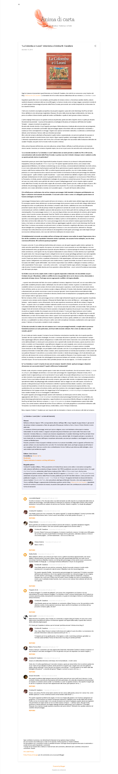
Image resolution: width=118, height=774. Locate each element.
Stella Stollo (33, 554)
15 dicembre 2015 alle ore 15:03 (46, 554)
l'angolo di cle (33, 590)
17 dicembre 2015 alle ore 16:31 (53, 542)
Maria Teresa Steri (35, 647)
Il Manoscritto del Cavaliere (33, 95)
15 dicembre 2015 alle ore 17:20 (47, 590)
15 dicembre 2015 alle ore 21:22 (57, 600)
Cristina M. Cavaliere (35, 511)
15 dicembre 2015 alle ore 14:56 (47, 522)
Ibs (40, 456)
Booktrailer (27, 458)
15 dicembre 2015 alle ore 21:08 (57, 529)
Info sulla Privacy (29, 751)
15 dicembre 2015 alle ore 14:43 (51, 511)
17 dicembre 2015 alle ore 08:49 (48, 675)
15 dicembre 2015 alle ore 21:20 (57, 564)
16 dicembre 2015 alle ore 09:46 (45, 616)
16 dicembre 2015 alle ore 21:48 (51, 658)
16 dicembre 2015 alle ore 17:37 (50, 647)
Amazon (35, 456)
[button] (95, 46)
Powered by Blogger (59, 766)
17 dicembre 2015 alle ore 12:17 (51, 690)
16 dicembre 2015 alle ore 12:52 (57, 628)
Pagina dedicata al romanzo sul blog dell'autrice (39, 460)
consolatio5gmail (34, 498)
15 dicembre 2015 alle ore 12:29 (49, 498)
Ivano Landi (32, 616)
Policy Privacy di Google (31, 755)
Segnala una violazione (59, 770)
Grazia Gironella (34, 676)
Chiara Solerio (33, 522)
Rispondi (32, 507)
